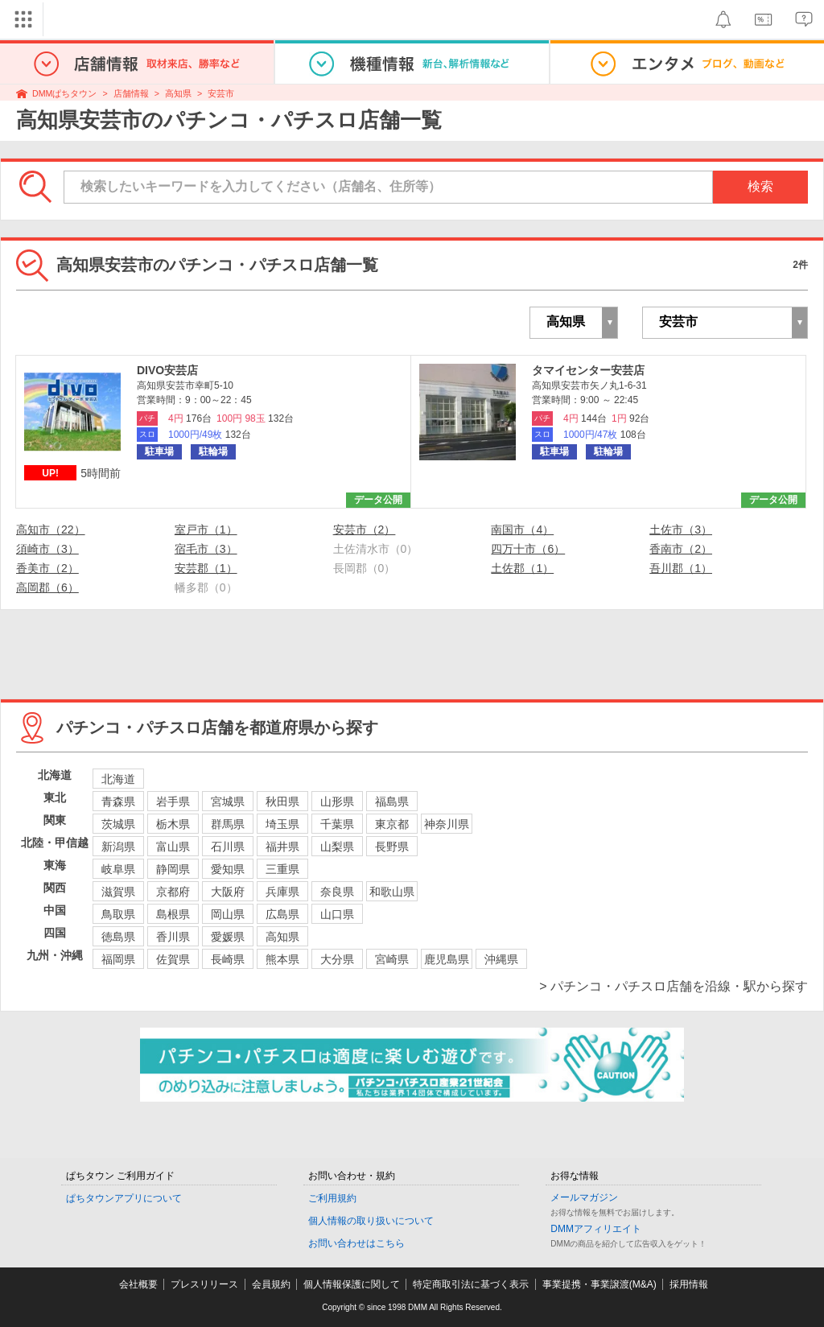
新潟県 (118, 846)
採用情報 (689, 1284)
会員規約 (271, 1284)
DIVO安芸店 (167, 370)
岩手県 (173, 801)
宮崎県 (392, 959)
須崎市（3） (47, 548)
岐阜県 (118, 869)
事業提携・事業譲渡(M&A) (599, 1284)
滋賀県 (118, 891)
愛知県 (228, 869)
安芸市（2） (364, 529)
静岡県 (173, 869)
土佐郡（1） (522, 568)
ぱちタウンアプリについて (124, 1198)
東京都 (392, 824)
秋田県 (282, 801)
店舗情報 (131, 93)
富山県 (173, 846)
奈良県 (337, 891)
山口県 (337, 914)
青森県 (118, 801)
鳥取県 (118, 914)
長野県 (392, 846)
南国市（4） (522, 529)
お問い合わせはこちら (356, 1243)
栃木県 (173, 824)
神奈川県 (446, 824)
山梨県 (337, 846)
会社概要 (138, 1284)
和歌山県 (391, 891)
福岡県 (118, 959)
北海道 (118, 779)
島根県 (173, 914)
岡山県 (228, 914)
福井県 (282, 846)
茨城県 (118, 824)
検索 (760, 186)
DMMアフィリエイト (595, 1228)
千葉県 (337, 824)
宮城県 (228, 801)
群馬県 (228, 824)
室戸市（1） (206, 529)
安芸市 (221, 93)
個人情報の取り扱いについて (371, 1220)
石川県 (228, 846)
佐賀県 (173, 959)
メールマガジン (584, 1197)
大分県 (337, 959)
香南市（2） (680, 548)
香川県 (173, 936)
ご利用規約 (332, 1198)
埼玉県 (282, 824)
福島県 (392, 801)
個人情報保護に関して (351, 1284)
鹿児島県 (446, 959)
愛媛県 (228, 936)
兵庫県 (282, 891)
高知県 (178, 93)
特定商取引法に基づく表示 (471, 1284)
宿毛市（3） (206, 548)
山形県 (337, 801)
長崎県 (228, 959)
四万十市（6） (528, 548)
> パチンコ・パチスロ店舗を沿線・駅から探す (673, 986)
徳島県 (118, 936)
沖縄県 (501, 959)
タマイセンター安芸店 (588, 370)
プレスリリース (204, 1284)
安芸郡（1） (206, 568)
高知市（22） (50, 529)
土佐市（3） (680, 529)
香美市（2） (47, 568)
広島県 (282, 914)
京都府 (173, 891)
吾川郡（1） (680, 568)
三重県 (282, 869)
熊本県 (282, 959)
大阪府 (228, 891)
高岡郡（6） (47, 587)
